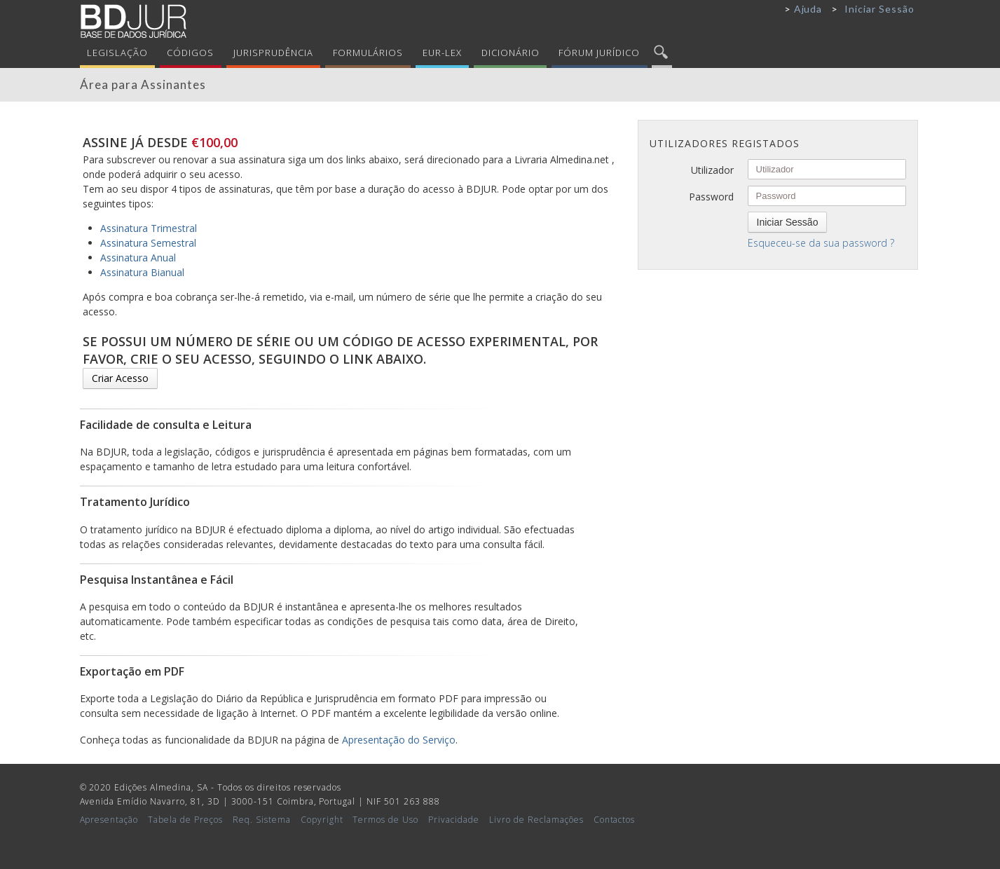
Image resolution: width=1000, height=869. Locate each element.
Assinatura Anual (138, 257)
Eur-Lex (442, 52)
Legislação (117, 52)
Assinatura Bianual (142, 272)
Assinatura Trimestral (148, 228)
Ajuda (808, 9)
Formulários (368, 52)
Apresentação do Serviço (399, 739)
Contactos (615, 820)
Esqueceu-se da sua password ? (821, 242)
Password (711, 196)
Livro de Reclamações (536, 820)
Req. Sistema (262, 820)
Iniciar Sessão (879, 9)
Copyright (322, 820)
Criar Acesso (120, 378)
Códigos (190, 52)
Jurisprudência (273, 52)
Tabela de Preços (185, 820)
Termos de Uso (385, 820)
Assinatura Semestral (148, 242)
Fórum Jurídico (599, 52)
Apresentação (109, 820)
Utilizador (712, 170)
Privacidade (453, 820)
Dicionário (510, 52)
